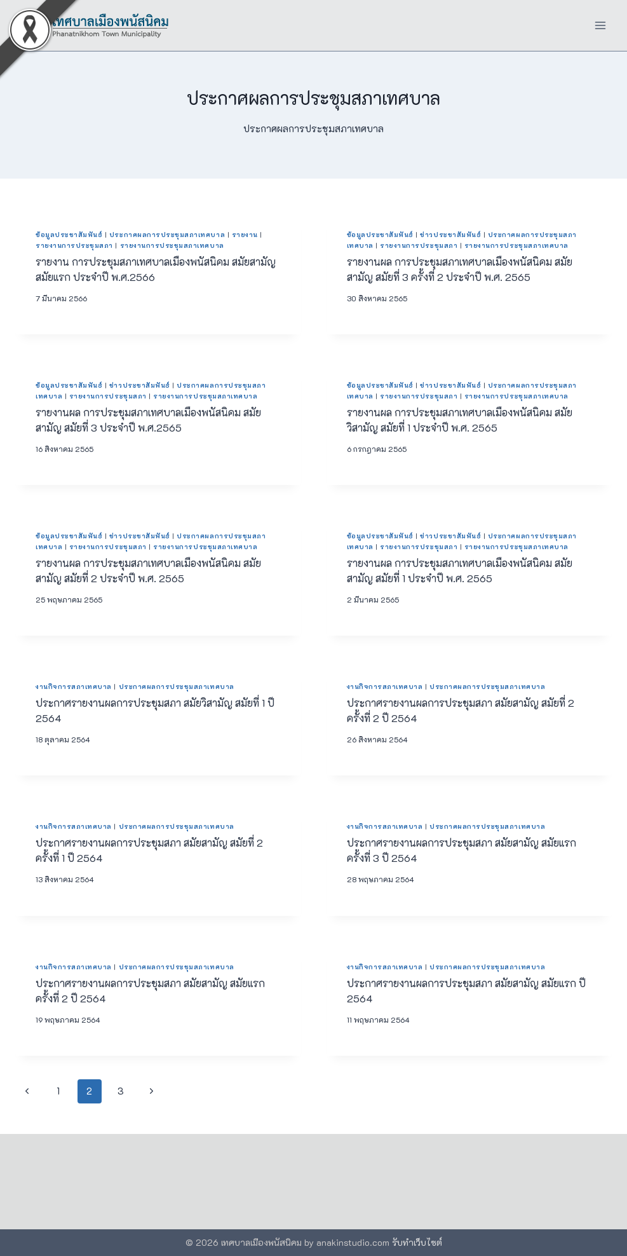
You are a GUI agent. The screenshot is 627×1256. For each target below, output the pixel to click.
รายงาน (245, 234)
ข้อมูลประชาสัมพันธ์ (69, 234)
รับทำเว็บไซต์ (417, 1242)
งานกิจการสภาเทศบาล (74, 686)
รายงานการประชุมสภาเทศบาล (172, 245)
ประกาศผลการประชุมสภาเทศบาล (167, 234)
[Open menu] (600, 25)
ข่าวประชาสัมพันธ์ (450, 234)
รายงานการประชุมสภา (74, 245)
